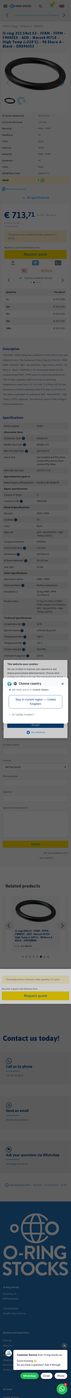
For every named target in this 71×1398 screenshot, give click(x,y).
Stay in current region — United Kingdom (35, 701)
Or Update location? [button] (21, 714)
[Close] (62, 684)
